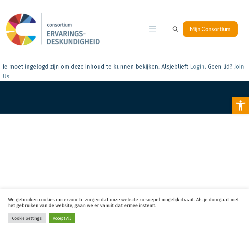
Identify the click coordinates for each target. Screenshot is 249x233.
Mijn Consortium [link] (210, 29)
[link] (240, 105)
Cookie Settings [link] (27, 218)
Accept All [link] (62, 218)
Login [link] (197, 66)
